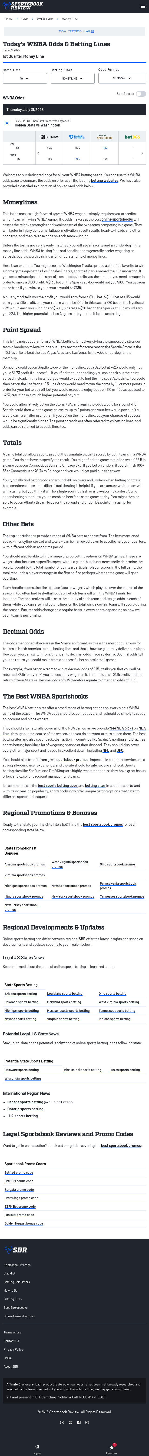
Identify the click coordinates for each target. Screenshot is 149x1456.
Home (9, 19)
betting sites (95, 785)
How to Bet (11, 1290)
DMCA (8, 1358)
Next (142, 152)
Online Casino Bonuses (19, 1316)
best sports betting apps (58, 785)
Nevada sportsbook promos (71, 886)
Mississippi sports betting (82, 1070)
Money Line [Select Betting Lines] (72, 78)
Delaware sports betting (22, 1070)
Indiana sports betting (115, 1019)
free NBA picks (121, 728)
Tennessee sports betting (117, 1011)
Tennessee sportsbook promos (122, 896)
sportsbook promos (72, 759)
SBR (82, 938)
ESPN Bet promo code (20, 1206)
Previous (38, 152)
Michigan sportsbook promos (26, 886)
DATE (89, 31)
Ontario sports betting (25, 1109)
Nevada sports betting (20, 1019)
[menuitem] (74, 1264)
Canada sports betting (25, 1102)
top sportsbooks (22, 535)
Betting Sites (13, 1299)
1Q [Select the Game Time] (24, 78)
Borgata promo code (19, 1189)
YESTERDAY (75, 31)
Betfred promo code (19, 1172)
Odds (24, 19)
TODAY (62, 31)
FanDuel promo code (19, 1215)
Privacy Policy (13, 1349)
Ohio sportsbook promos (118, 864)
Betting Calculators (17, 1282)
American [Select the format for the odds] (122, 78)
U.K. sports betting (22, 1116)
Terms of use (12, 1332)
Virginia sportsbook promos (25, 875)
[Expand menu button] (143, 6)
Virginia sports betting (63, 1019)
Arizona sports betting (21, 994)
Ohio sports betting (112, 993)
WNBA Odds (45, 19)
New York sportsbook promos (73, 896)
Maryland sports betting (64, 1002)
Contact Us (11, 1341)
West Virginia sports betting (119, 1002)
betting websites (104, 180)
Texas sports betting (125, 1070)
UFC (120, 750)
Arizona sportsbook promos (25, 864)
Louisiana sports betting (65, 993)
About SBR (11, 1366)
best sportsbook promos (103, 824)
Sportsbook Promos (17, 1265)
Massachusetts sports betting (68, 1011)
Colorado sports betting (22, 1002)
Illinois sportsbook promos (24, 896)
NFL (106, 750)
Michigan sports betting (22, 1011)
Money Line (70, 19)
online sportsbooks (117, 219)
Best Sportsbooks (15, 1307)
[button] (131, 94)
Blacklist (9, 1273)
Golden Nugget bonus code (24, 1223)
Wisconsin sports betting (23, 1078)
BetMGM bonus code (19, 1181)
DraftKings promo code (21, 1198)
